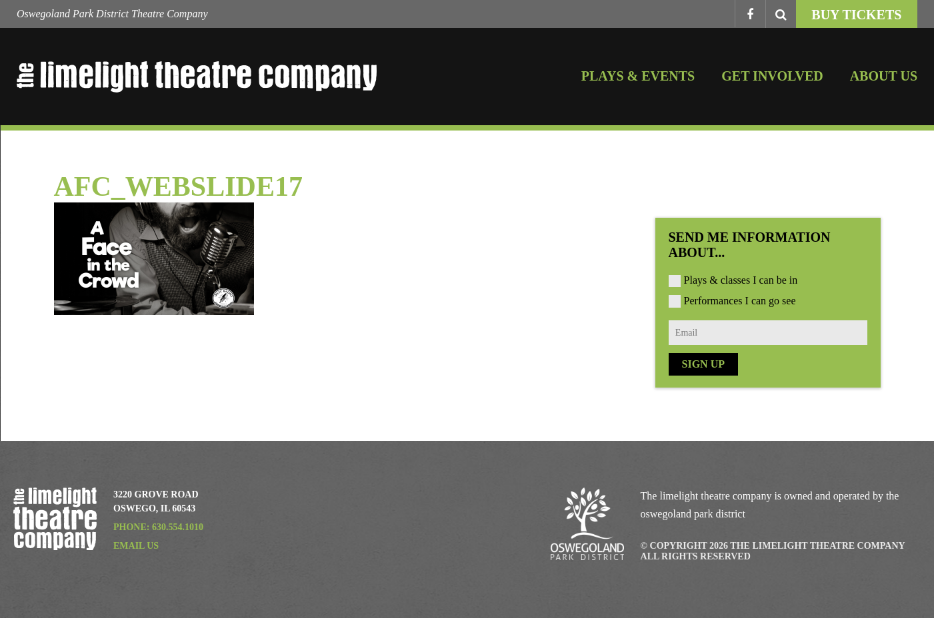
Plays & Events (638, 76)
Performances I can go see (740, 300)
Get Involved (772, 76)
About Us (883, 76)
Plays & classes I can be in (741, 280)
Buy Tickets (856, 14)
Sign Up (703, 364)
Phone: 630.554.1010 (158, 527)
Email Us (136, 546)
